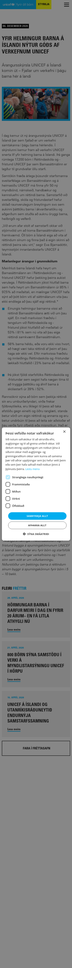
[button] (36, 534)
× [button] (64, 431)
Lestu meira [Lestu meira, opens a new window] (32, 469)
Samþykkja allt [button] (37, 515)
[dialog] (36, 484)
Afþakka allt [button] (37, 525)
